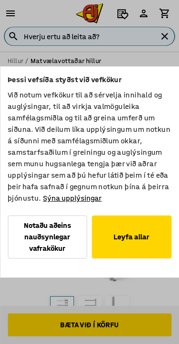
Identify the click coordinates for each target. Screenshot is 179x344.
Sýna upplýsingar (72, 198)
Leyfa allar (131, 236)
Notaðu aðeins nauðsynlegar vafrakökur (47, 237)
